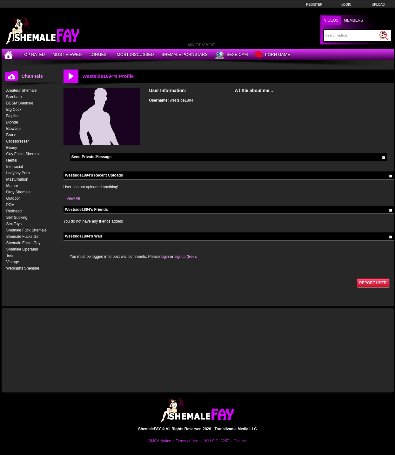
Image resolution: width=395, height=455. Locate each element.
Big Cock (14, 109)
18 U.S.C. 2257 (216, 441)
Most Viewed (67, 54)
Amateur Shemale (21, 90)
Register (314, 4)
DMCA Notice (159, 441)
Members (353, 20)
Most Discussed (135, 54)
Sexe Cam (231, 55)
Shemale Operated (22, 249)
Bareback (14, 97)
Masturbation (17, 179)
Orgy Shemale (18, 192)
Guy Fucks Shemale (23, 154)
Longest (99, 54)
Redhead (14, 211)
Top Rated (33, 54)
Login (346, 4)
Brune (11, 135)
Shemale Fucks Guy (23, 243)
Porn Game (272, 55)
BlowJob (13, 128)
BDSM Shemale (19, 103)
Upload (378, 4)
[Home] (9, 54)
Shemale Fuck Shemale (26, 230)
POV (10, 205)
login (165, 256)
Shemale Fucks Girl (23, 236)
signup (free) (185, 256)
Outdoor (13, 198)
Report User (372, 283)
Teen (10, 255)
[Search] (351, 35)
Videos (331, 20)
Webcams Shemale (22, 268)
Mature (12, 186)
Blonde (12, 122)
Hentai (11, 160)
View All (73, 198)
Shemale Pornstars (185, 54)
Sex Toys (14, 224)
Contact (240, 441)
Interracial (14, 166)
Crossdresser (17, 141)
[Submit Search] (383, 35)
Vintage (12, 262)
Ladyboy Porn (18, 173)
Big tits (12, 116)
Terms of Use (187, 441)
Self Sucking (17, 217)
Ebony (11, 147)
